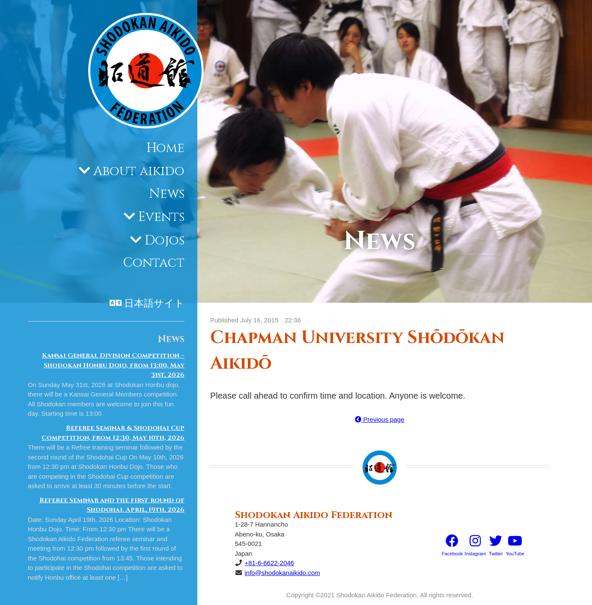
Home (165, 148)
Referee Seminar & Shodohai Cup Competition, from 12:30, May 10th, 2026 (113, 432)
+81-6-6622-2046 (269, 562)
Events (161, 217)
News (166, 194)
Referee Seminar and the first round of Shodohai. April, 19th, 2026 (111, 505)
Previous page (379, 419)
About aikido (138, 171)
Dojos (164, 240)
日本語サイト (154, 303)
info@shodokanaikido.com (282, 572)
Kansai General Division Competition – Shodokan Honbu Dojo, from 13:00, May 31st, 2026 (113, 365)
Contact (153, 262)
